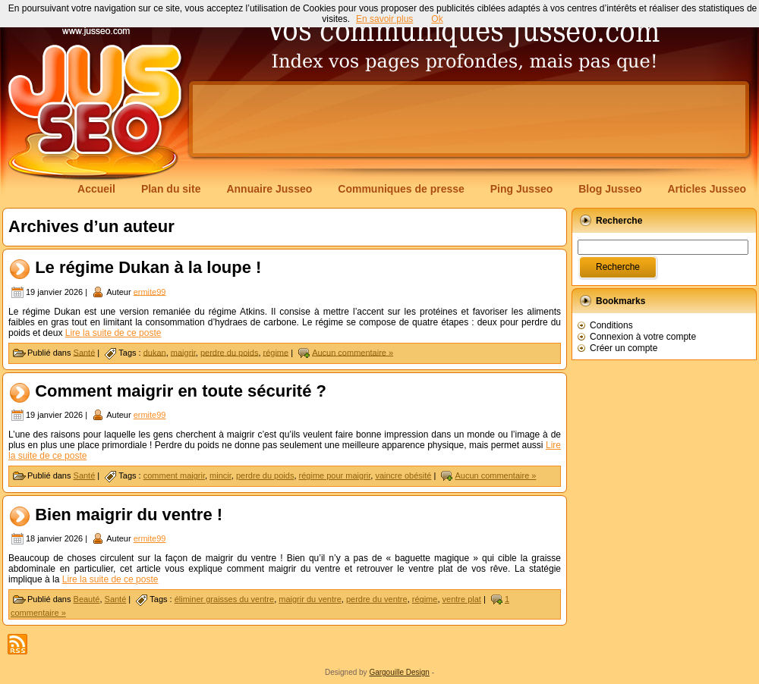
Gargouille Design (399, 672)
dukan (154, 351)
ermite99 (150, 291)
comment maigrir (174, 475)
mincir (220, 475)
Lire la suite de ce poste (113, 333)
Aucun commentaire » (352, 351)
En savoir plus (384, 19)
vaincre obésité (403, 475)
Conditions (611, 325)
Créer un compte (623, 348)
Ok (436, 19)
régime (276, 351)
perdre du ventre (377, 599)
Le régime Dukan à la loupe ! (148, 267)
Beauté (87, 599)
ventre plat (461, 599)
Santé (85, 351)
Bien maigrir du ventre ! (128, 514)
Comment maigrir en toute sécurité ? (180, 390)
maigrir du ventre (310, 599)
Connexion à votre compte (643, 336)
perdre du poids (229, 351)
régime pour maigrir (335, 475)
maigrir (183, 351)
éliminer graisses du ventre (224, 599)
